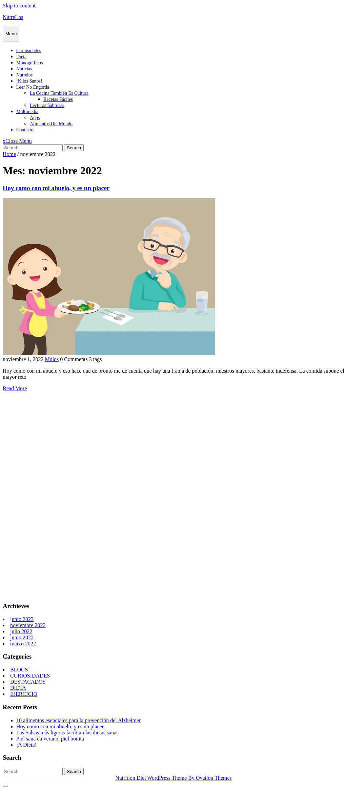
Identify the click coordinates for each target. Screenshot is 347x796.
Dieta (21, 56)
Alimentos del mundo (51, 123)
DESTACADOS (28, 682)
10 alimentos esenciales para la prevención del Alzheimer (78, 720)
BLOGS (19, 669)
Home (9, 154)
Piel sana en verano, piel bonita (50, 739)
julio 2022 (21, 631)
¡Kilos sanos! (29, 81)
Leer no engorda (32, 87)
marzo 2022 (23, 643)
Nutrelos (24, 75)
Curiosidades (28, 50)
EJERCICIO (23, 694)
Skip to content (19, 5)
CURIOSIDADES (30, 676)
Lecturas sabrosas (47, 105)
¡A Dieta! (26, 745)
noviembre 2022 (27, 625)
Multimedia (27, 111)
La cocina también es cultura (59, 93)
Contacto (25, 129)
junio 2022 (22, 637)
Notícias (24, 68)
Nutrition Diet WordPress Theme (173, 778)
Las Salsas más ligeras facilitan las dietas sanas (67, 732)
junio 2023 (22, 619)
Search (74, 147)
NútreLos (13, 17)
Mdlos (52, 359)
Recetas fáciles (58, 99)
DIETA (18, 688)
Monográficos (29, 62)
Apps (35, 117)
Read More (15, 388)
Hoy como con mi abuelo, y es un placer (56, 188)
